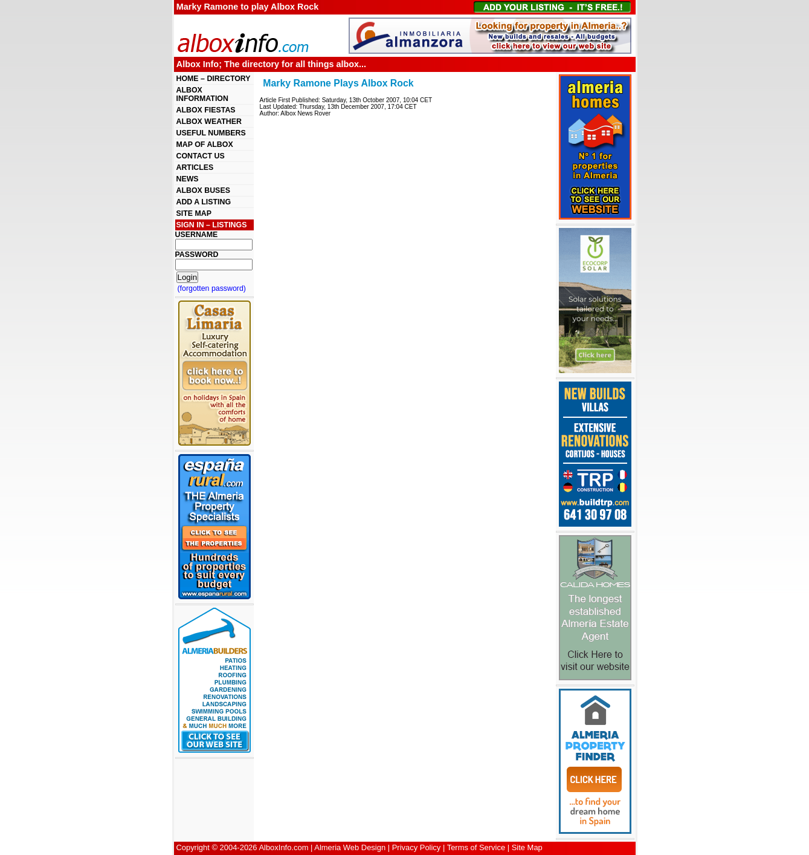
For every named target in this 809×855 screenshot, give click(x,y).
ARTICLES (195, 167)
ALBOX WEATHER (209, 121)
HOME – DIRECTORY (213, 78)
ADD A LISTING (203, 202)
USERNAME (196, 234)
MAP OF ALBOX (204, 144)
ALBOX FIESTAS (206, 110)
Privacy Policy (416, 847)
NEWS (187, 179)
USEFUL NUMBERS (211, 133)
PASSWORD (197, 254)
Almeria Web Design (349, 847)
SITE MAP (193, 213)
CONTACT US (200, 156)
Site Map (527, 847)
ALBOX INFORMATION (202, 94)
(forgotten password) (212, 288)
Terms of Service (476, 847)
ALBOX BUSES (203, 190)
